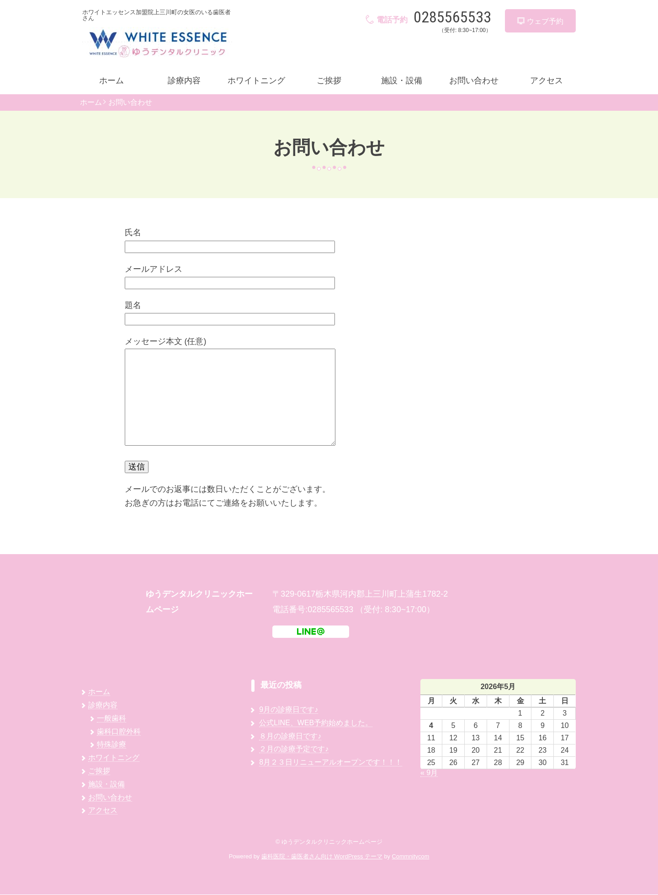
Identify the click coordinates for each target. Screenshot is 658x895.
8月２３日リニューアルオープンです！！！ (330, 762)
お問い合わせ (474, 80)
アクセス (546, 80)
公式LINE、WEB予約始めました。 (315, 723)
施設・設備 (401, 80)
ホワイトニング (256, 80)
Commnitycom (411, 856)
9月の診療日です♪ (288, 709)
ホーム (111, 80)
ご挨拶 (329, 80)
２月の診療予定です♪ (294, 749)
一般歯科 (111, 718)
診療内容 (184, 80)
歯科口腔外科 (119, 731)
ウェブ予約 (540, 21)
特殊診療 (111, 745)
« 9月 (429, 772)
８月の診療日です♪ (290, 736)
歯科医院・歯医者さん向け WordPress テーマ (321, 856)
